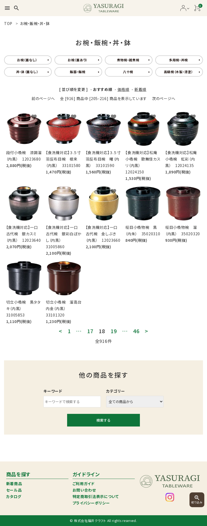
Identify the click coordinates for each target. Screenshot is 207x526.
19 (114, 331)
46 (136, 331)
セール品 (14, 490)
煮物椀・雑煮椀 (128, 60)
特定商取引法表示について (96, 496)
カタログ (13, 496)
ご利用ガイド (84, 483)
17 (90, 331)
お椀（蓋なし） (27, 60)
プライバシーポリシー (91, 503)
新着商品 (14, 483)
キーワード (52, 391)
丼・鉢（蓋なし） (27, 71)
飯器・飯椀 (77, 71)
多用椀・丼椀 (178, 60)
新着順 (140, 89)
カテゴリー (115, 391)
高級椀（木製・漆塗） (178, 71)
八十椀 (128, 71)
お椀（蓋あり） (78, 60)
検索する (103, 420)
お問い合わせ (84, 490)
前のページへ (43, 98)
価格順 (123, 89)
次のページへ (163, 98)
